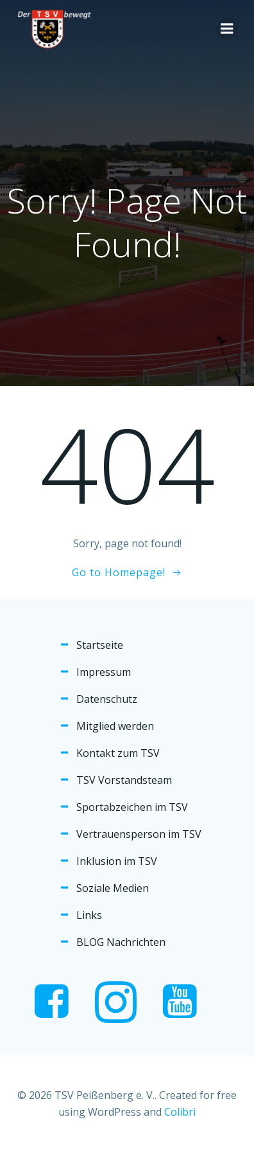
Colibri (180, 1112)
